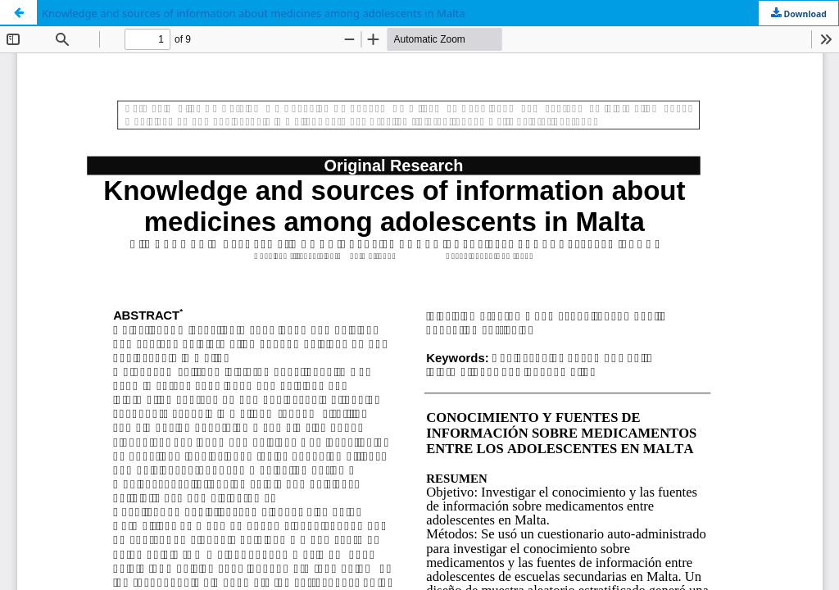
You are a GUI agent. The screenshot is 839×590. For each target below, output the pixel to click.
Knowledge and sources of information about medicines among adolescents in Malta (253, 13)
